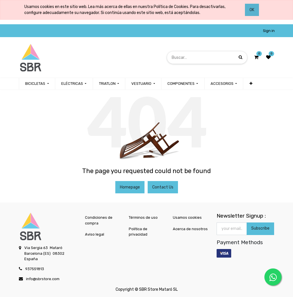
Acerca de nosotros (190, 229)
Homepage (130, 187)
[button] (250, 84)
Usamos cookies (187, 217)
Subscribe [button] (260, 228)
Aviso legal (94, 234)
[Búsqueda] (240, 57)
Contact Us (162, 187)
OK (252, 9)
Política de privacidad (138, 232)
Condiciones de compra (98, 220)
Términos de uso (143, 217)
